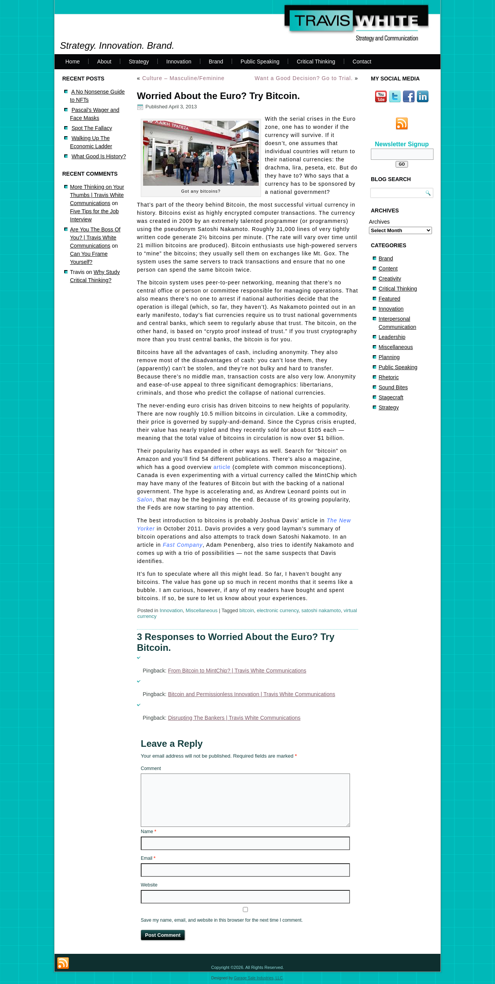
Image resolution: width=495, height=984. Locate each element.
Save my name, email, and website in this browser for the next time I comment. (222, 920)
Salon (145, 499)
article (221, 467)
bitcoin (246, 610)
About (104, 61)
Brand (216, 61)
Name (148, 831)
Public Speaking (260, 61)
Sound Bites (393, 387)
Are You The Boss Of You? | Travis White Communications (95, 237)
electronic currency (278, 610)
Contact (362, 61)
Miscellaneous (201, 610)
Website (149, 885)
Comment (151, 768)
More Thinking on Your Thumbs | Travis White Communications (97, 195)
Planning (389, 357)
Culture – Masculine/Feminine (183, 78)
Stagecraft (391, 397)
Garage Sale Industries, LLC (258, 978)
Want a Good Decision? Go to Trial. (304, 78)
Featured (389, 299)
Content (388, 268)
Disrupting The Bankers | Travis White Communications (234, 718)
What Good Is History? (99, 156)
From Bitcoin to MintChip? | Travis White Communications (237, 670)
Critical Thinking (316, 61)
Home (72, 61)
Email (148, 858)
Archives (379, 222)
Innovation (178, 61)
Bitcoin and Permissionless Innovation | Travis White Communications (251, 694)
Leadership (392, 337)
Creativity (390, 279)
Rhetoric (389, 377)
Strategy (139, 61)
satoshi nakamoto (321, 610)
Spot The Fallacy (92, 128)
